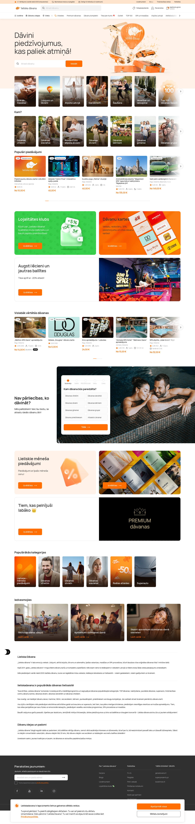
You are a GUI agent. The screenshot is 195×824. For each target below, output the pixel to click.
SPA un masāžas (141, 15)
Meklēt (74, 63)
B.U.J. (151, 2)
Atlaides (59, 15)
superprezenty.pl (162, 791)
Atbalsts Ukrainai (94, 417)
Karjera (102, 786)
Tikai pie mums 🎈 (108, 15)
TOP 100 (129, 15)
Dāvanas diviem (71, 403)
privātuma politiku (42, 796)
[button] (180, 91)
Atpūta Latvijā (157, 15)
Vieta (46, 15)
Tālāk (85, 427)
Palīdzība (177, 2)
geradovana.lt (160, 786)
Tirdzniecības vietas (164, 2)
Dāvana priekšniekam (73, 417)
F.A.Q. (129, 786)
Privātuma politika (29, 816)
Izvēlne (18, 15)
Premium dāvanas (74, 15)
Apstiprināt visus (159, 806)
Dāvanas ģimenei (72, 410)
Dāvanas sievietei (95, 396)
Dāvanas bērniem (94, 403)
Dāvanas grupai (94, 410)
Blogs (101, 791)
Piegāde (130, 791)
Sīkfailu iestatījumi (158, 814)
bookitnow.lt (160, 795)
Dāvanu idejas (32, 15)
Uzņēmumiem (141, 2)
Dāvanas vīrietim (71, 396)
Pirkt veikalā (132, 795)
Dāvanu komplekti (91, 15)
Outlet (120, 15)
